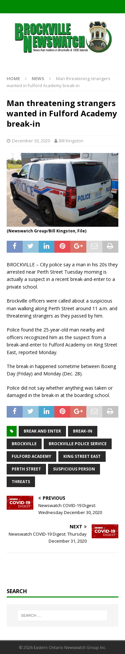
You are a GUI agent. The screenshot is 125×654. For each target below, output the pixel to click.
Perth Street (26, 469)
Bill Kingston (71, 141)
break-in (82, 431)
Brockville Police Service (78, 444)
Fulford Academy (31, 456)
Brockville (24, 444)
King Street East (82, 456)
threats (21, 481)
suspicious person (74, 469)
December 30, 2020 (31, 141)
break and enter (42, 431)
